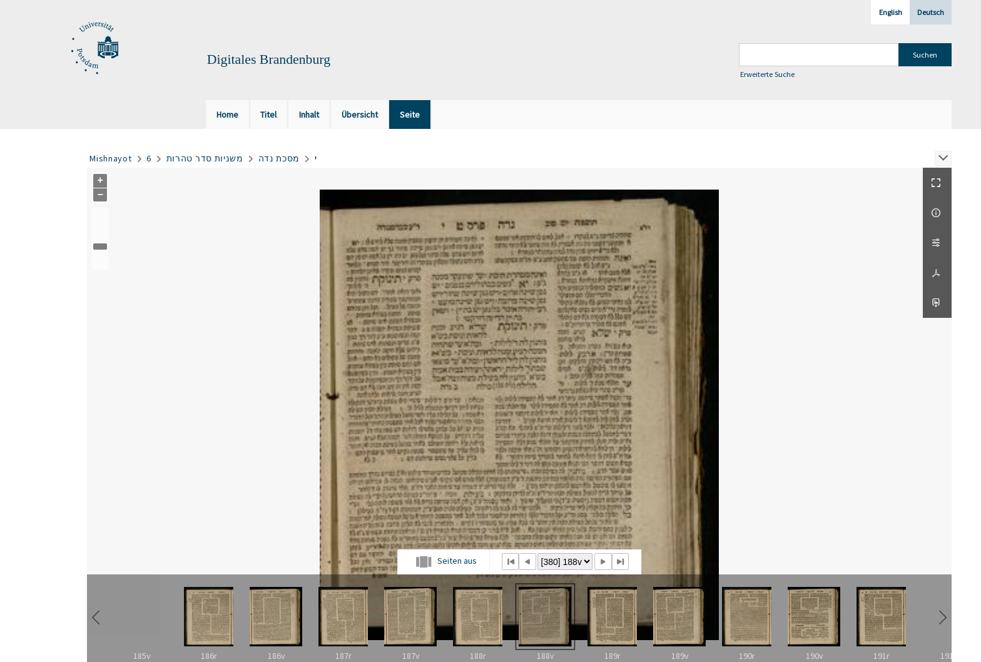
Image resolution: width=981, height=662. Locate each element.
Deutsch (930, 12)
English (890, 12)
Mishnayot (110, 158)
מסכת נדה (279, 158)
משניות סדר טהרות (204, 158)
